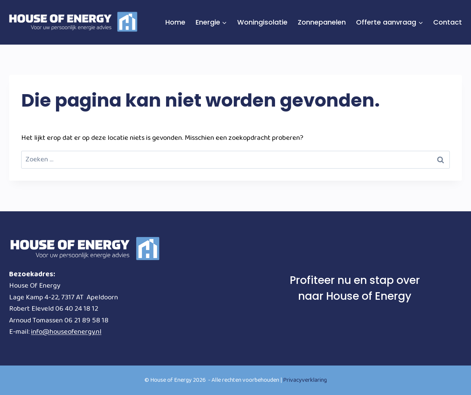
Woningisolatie (262, 22)
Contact (447, 22)
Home (175, 22)
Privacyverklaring (305, 380)
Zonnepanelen (322, 22)
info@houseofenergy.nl (66, 332)
